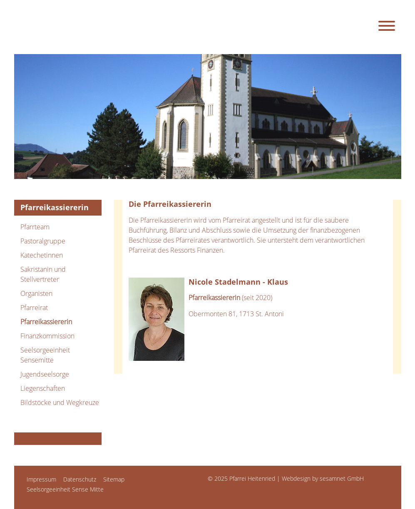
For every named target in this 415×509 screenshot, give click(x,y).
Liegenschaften (42, 388)
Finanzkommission (47, 335)
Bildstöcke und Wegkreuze (59, 402)
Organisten (36, 293)
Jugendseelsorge (44, 374)
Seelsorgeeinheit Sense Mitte (65, 489)
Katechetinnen (41, 255)
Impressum (41, 479)
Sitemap (113, 479)
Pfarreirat (34, 307)
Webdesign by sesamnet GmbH (323, 478)
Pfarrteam (35, 226)
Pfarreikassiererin (46, 321)
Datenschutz (79, 479)
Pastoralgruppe (42, 241)
